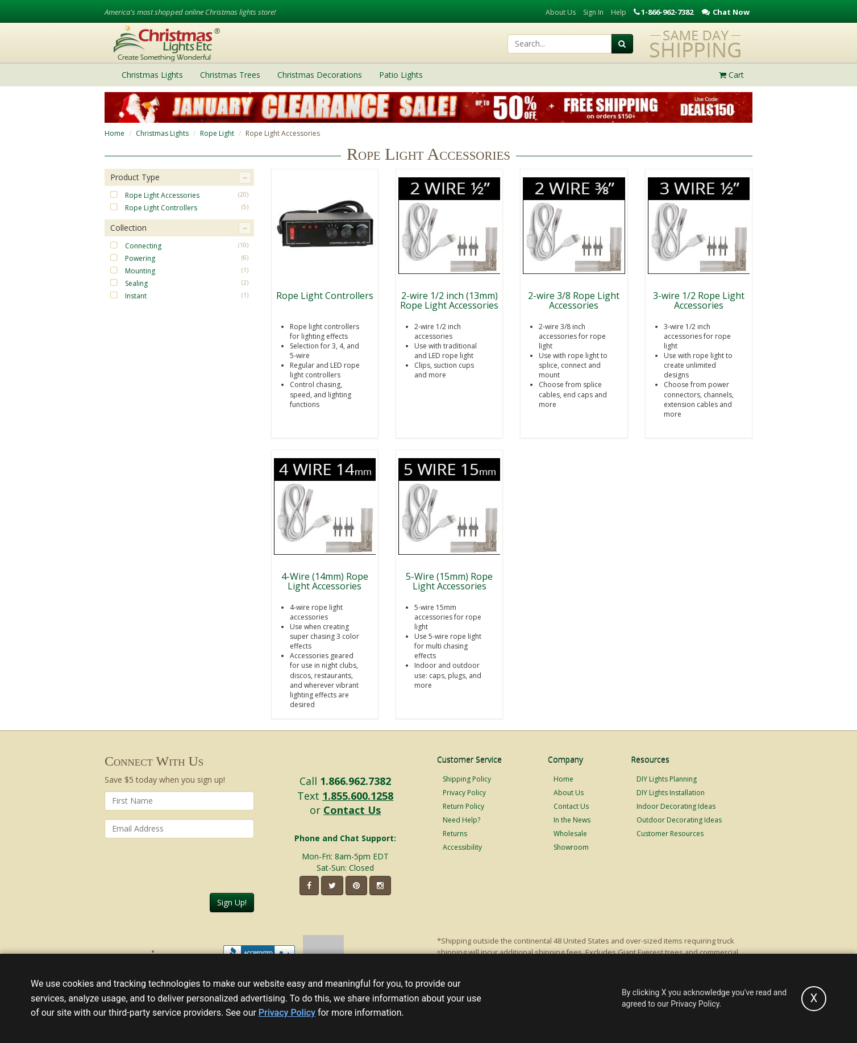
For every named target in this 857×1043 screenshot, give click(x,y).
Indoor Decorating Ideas (675, 806)
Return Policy (463, 806)
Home (114, 133)
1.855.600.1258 (357, 796)
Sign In (593, 12)
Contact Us (352, 810)
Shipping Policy (467, 779)
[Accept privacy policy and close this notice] (813, 998)
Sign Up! (232, 902)
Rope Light (217, 133)
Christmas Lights (162, 133)
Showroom (571, 847)
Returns (455, 833)
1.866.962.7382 (355, 781)
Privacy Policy (464, 792)
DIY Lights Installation (670, 792)
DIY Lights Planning (666, 779)
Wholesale (570, 833)
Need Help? (461, 820)
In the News (572, 820)
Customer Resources (670, 833)
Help (618, 12)
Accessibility (462, 847)
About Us (561, 12)
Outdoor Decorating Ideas (679, 820)
